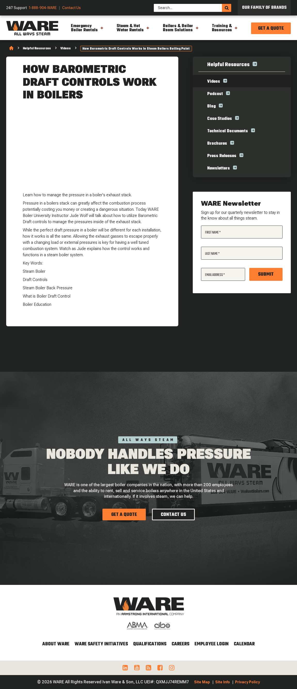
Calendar (244, 644)
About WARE (55, 644)
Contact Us (71, 8)
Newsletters (218, 168)
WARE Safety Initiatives (101, 644)
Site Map (202, 682)
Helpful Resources (37, 48)
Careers (180, 644)
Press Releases (221, 156)
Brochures (217, 143)
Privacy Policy (247, 682)
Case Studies (219, 118)
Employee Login (212, 644)
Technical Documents (227, 131)
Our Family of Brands (264, 7)
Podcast (215, 94)
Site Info (222, 682)
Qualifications (149, 644)
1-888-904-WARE (43, 8)
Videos (65, 48)
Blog (211, 106)
